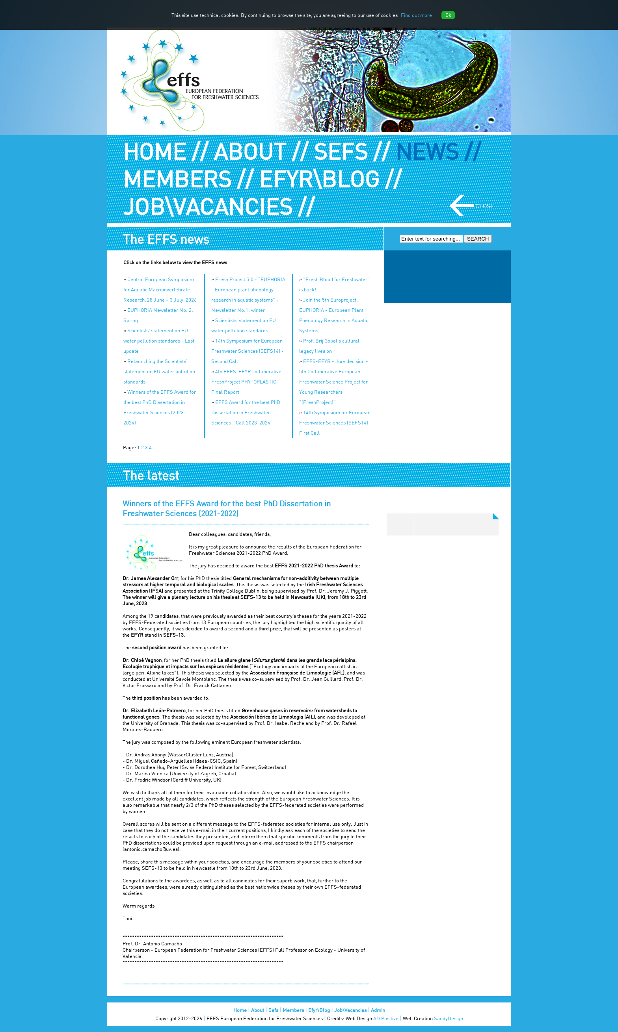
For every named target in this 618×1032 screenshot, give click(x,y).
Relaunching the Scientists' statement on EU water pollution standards (159, 371)
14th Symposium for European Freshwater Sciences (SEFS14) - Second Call (247, 350)
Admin (378, 1010)
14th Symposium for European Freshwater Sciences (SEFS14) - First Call (335, 422)
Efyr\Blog (319, 1010)
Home (240, 1010)
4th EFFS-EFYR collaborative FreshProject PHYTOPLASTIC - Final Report (246, 381)
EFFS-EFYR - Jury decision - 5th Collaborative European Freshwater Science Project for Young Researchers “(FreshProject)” (333, 381)
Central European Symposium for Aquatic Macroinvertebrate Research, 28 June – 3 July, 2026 (160, 289)
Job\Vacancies (350, 1010)
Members (293, 1010)
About (257, 1010)
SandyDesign (448, 1018)
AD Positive (385, 1018)
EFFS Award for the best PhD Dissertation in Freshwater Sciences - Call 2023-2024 (245, 412)
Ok (448, 15)
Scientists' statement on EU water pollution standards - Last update (158, 340)
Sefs (273, 1010)
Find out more (416, 15)
